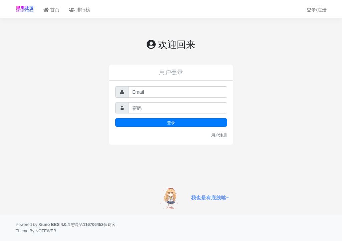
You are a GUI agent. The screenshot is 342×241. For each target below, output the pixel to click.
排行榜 (79, 9)
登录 (171, 123)
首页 (51, 9)
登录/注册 (317, 9)
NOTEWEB (45, 231)
